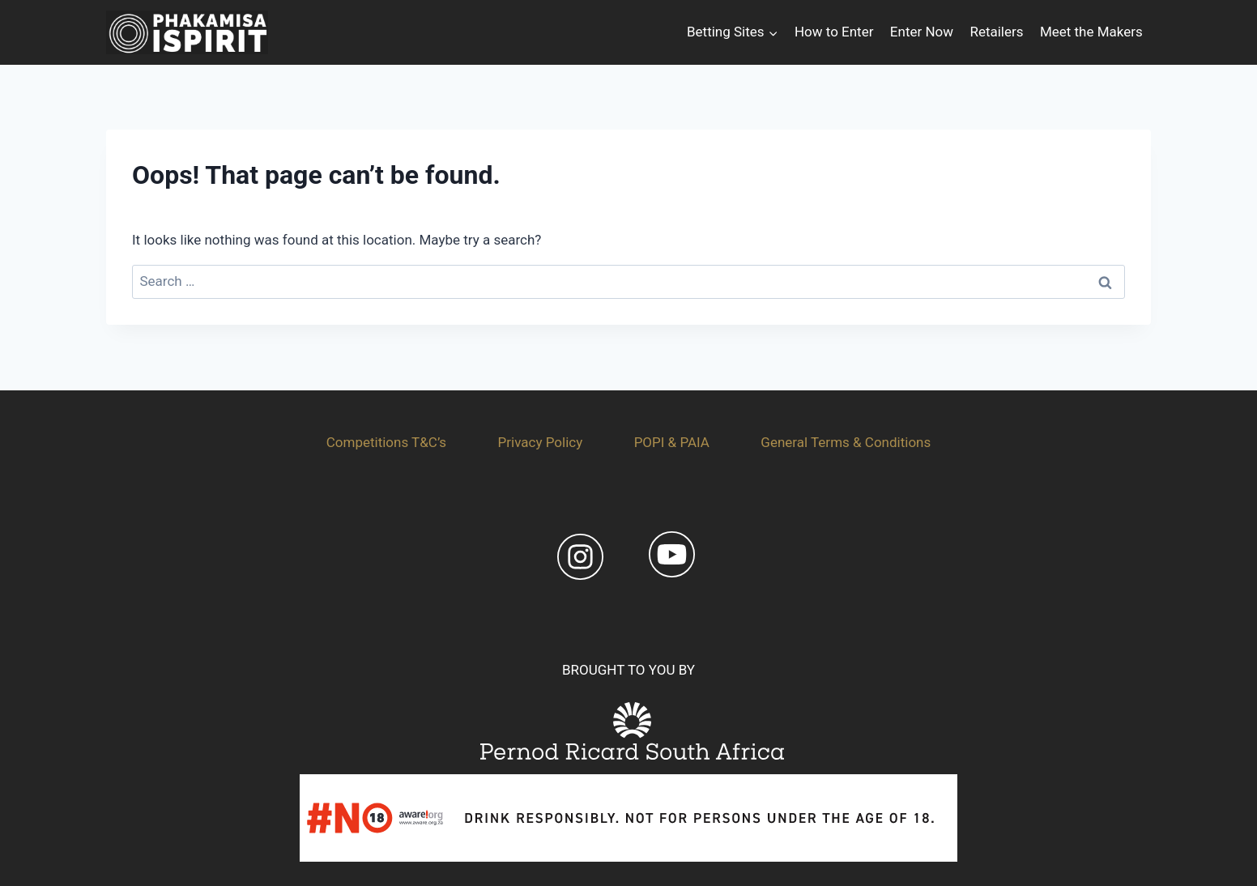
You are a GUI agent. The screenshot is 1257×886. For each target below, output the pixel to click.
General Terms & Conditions (846, 442)
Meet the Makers (1091, 31)
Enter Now (921, 31)
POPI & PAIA (671, 442)
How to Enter (834, 31)
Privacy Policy (540, 442)
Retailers (996, 31)
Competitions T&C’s (386, 442)
